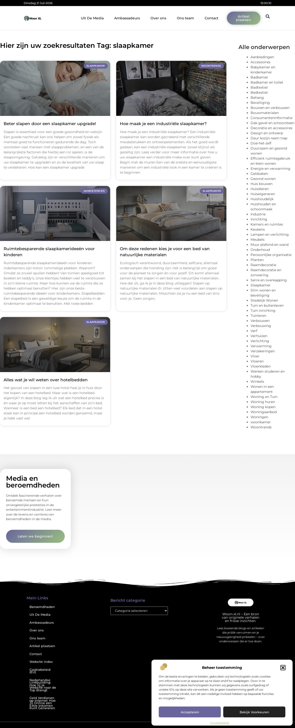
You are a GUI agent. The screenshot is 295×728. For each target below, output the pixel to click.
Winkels (257, 381)
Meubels (258, 239)
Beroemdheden (42, 607)
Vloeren (257, 361)
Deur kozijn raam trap (269, 138)
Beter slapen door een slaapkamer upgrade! (50, 123)
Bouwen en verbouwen (270, 108)
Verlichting (260, 341)
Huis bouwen (262, 184)
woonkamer (261, 422)
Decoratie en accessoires (271, 128)
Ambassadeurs (127, 18)
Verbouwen (260, 320)
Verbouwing (261, 326)
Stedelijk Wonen (264, 300)
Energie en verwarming (270, 168)
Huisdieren (260, 189)
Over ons (158, 18)
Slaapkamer (261, 285)
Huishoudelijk (262, 199)
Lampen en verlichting (270, 234)
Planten (257, 260)
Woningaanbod (264, 412)
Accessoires (260, 62)
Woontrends (261, 427)
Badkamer (259, 77)
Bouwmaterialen (265, 113)
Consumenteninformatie (271, 118)
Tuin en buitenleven (267, 305)
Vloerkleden (261, 366)
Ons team (185, 18)
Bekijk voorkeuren (254, 712)
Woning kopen (263, 407)
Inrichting (259, 219)
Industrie (258, 214)
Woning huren (263, 402)
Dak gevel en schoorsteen (272, 123)
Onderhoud (260, 249)
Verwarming (261, 346)
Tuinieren (258, 315)
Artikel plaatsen (42, 646)
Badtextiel (259, 87)
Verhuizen (259, 336)
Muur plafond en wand (269, 244)
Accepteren (190, 712)
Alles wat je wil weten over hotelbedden (46, 379)
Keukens (258, 229)
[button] (283, 667)
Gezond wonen (263, 179)
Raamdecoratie (263, 265)
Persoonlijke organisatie (271, 255)
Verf (254, 331)
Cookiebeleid (219, 723)
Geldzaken (259, 173)
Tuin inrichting (263, 310)
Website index (41, 662)
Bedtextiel (259, 92)
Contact (211, 18)
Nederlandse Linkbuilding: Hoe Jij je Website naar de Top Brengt (42, 685)
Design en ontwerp (267, 133)
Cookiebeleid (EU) (39, 671)
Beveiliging (260, 102)
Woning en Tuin (264, 397)
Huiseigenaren (263, 194)
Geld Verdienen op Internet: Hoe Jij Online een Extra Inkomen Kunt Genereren (42, 703)
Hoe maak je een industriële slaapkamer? (163, 123)
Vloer (255, 356)
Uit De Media (92, 18)
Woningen (259, 417)
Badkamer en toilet (267, 82)
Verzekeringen (263, 351)
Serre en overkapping (269, 280)
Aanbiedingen (262, 57)
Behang (257, 97)
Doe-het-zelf (261, 143)
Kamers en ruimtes (267, 224)
